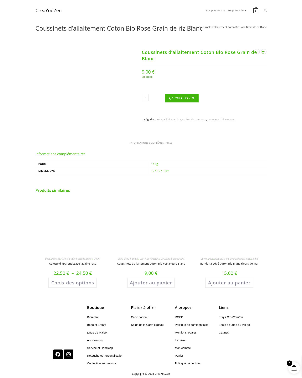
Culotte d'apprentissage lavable (76, 258)
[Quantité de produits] (145, 97)
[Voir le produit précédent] (257, 51)
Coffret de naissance (194, 119)
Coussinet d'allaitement (221, 119)
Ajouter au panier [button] (151, 282)
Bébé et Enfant (172, 119)
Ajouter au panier (182, 98)
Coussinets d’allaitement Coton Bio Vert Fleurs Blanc (151, 263)
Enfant (97, 258)
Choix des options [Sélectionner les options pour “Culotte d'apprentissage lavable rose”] (72, 282)
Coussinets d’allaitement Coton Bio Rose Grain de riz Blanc (233, 27)
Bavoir (204, 258)
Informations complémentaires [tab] (151, 142)
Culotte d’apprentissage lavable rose (72, 263)
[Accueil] (190, 27)
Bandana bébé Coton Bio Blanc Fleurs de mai (229, 263)
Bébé (160, 119)
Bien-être (55, 258)
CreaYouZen (48, 10)
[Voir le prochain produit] (264, 51)
